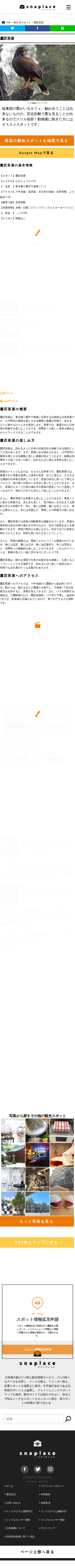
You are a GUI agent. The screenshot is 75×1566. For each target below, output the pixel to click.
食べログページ (9, 401)
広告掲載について (15, 1528)
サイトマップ (47, 1528)
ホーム (9, 1486)
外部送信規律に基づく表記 (20, 1536)
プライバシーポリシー (52, 1486)
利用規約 (44, 1494)
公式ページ (6, 393)
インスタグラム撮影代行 (53, 1511)
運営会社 (10, 1494)
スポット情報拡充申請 (37, 1376)
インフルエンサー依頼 (17, 1519)
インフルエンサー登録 (52, 1519)
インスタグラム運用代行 (18, 1511)
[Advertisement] (38, 349)
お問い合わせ (13, 1502)
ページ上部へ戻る (38, 1552)
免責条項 (44, 1502)
